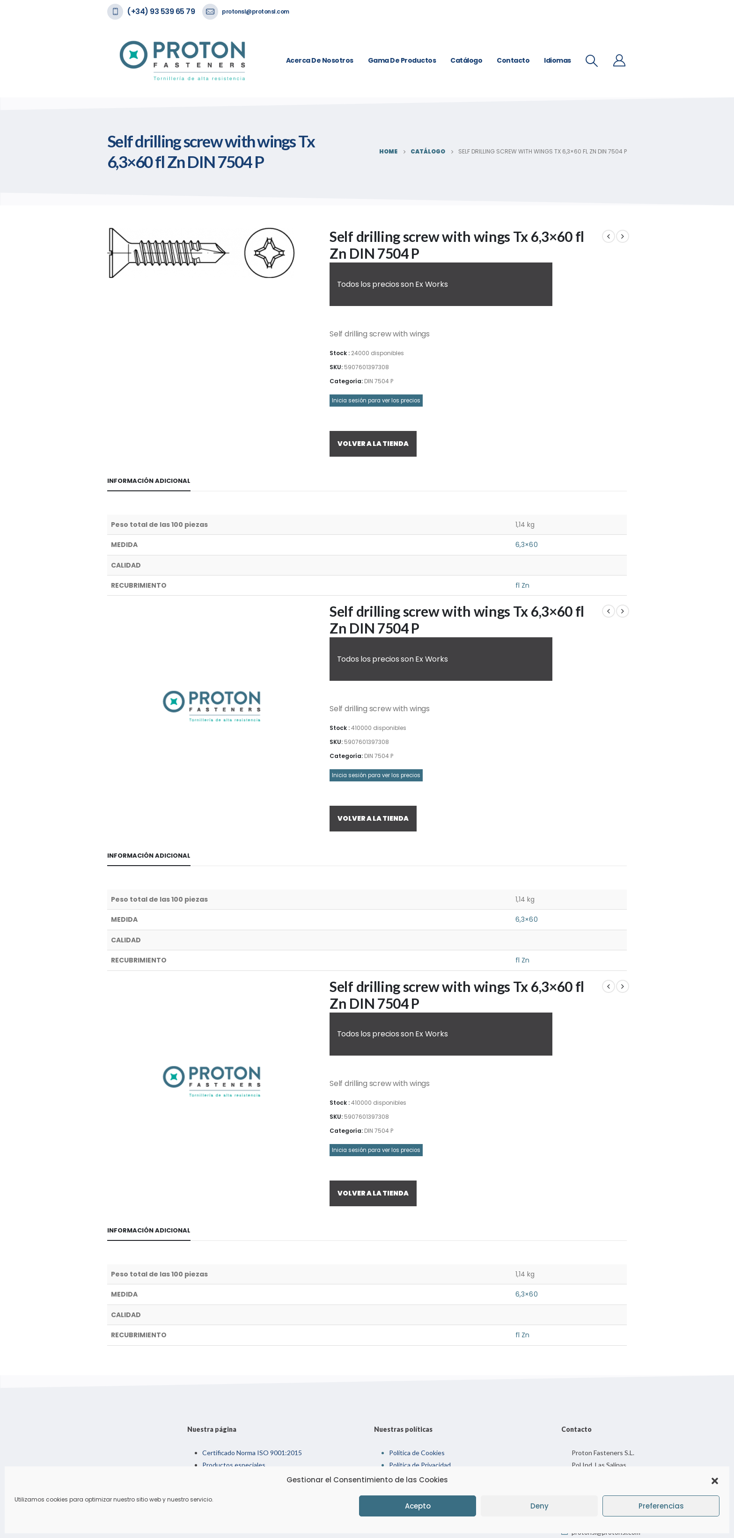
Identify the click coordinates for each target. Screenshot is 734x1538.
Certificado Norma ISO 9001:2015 (252, 1453)
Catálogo (466, 60)
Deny (539, 1506)
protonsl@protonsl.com (255, 11)
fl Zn (522, 585)
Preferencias (661, 1506)
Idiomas (557, 60)
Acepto (418, 1506)
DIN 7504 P (378, 381)
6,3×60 (526, 544)
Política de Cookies (417, 1453)
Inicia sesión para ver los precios (376, 400)
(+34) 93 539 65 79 (161, 11)
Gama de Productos (402, 60)
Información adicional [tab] (149, 480)
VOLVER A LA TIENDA (373, 443)
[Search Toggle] (592, 61)
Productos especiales (233, 1465)
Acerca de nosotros (319, 60)
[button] (714, 1480)
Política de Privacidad (420, 1465)
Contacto (513, 60)
